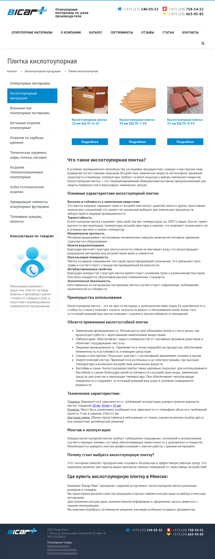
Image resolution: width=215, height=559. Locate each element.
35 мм (117, 406)
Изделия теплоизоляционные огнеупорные (26, 172)
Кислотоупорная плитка (62, 549)
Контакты (190, 32)
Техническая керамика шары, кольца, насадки (28, 155)
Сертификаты (121, 32)
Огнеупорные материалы (31, 32)
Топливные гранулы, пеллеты (26, 219)
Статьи (168, 32)
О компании (71, 32)
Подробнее (90, 142)
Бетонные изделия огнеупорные (25, 125)
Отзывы (147, 32)
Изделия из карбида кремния (26, 140)
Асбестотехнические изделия (27, 189)
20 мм (96, 406)
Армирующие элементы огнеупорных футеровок (29, 204)
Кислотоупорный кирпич (62, 553)
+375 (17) (141, 9)
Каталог (95, 32)
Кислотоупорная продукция (43, 71)
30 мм (105, 406)
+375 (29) (186, 9)
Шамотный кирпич (58, 546)
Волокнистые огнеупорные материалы (29, 110)
